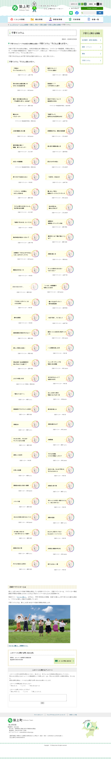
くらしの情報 (24, 24)
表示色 (90, 4)
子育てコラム (86, 60)
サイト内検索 (82, 12)
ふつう (24, 685)
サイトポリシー (38, 716)
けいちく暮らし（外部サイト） (18, 646)
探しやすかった (15, 691)
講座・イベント (87, 47)
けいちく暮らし (22, 597)
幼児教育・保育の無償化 (89, 40)
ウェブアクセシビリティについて (56, 716)
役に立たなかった (35, 685)
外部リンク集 (73, 716)
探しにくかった (37, 691)
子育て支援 (43, 24)
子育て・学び (34, 24)
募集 (83, 53)
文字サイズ (74, 4)
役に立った (14, 685)
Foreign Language (92, 8)
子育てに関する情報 (54, 24)
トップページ (14, 24)
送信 (42, 704)
